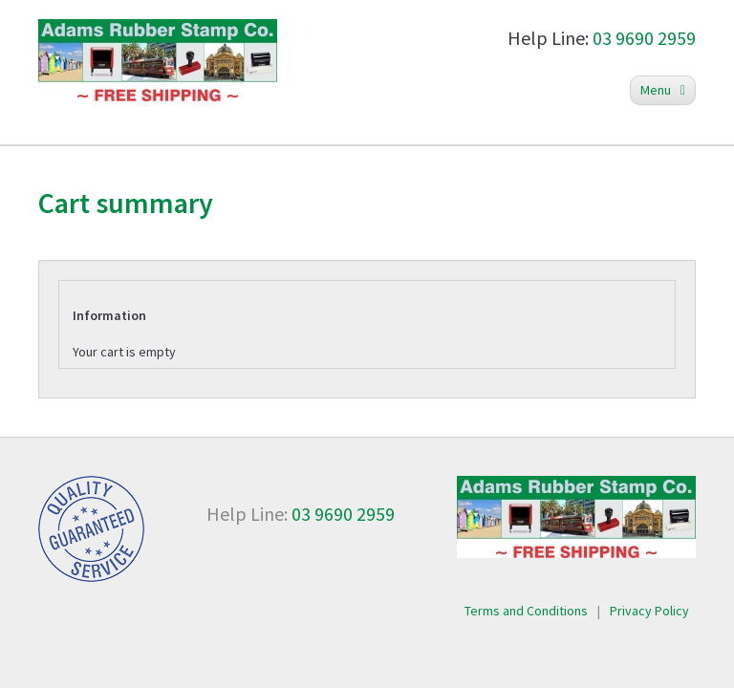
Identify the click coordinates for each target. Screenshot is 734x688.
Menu (662, 89)
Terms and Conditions (526, 610)
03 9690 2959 (644, 38)
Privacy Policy (649, 610)
